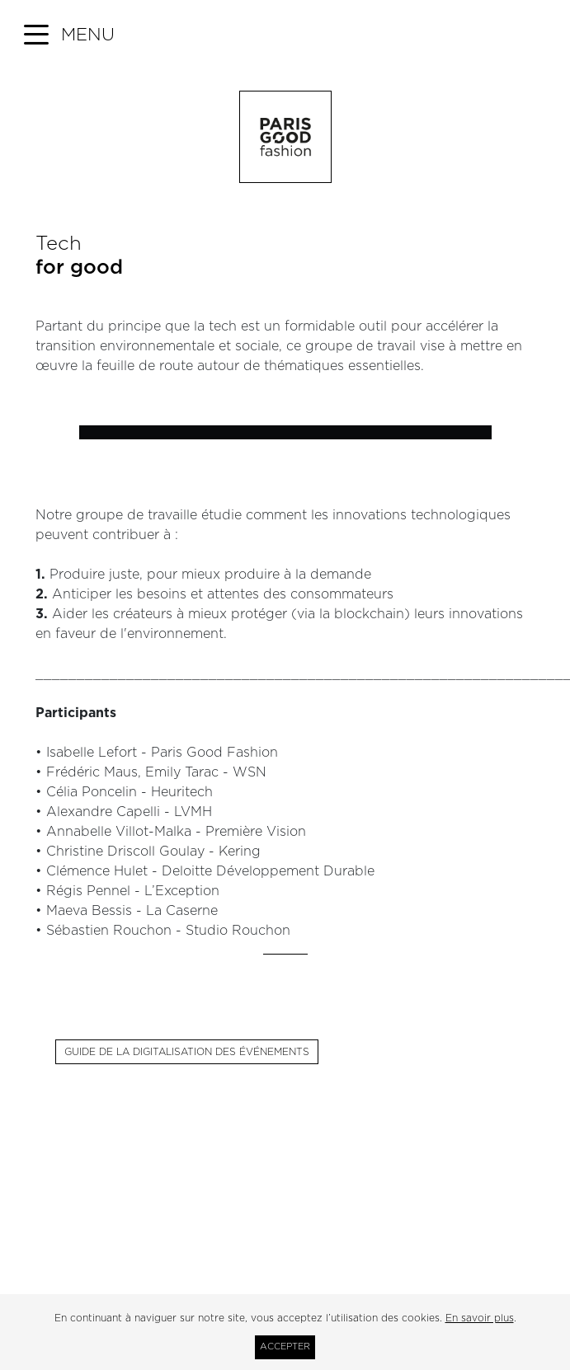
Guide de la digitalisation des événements (186, 1052)
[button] (69, 35)
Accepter (285, 1346)
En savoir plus (479, 1318)
